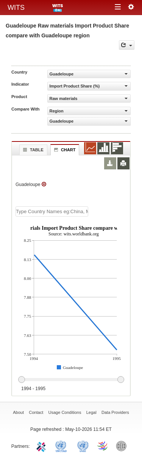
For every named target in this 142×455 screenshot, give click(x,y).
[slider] (71, 380)
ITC (42, 445)
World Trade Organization (103, 445)
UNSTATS (83, 445)
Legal (91, 412)
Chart (64, 149)
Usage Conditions (64, 412)
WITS (16, 7)
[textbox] (52, 211)
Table (32, 149)
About (18, 412)
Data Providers (115, 412)
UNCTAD (62, 445)
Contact (36, 412)
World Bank (123, 445)
